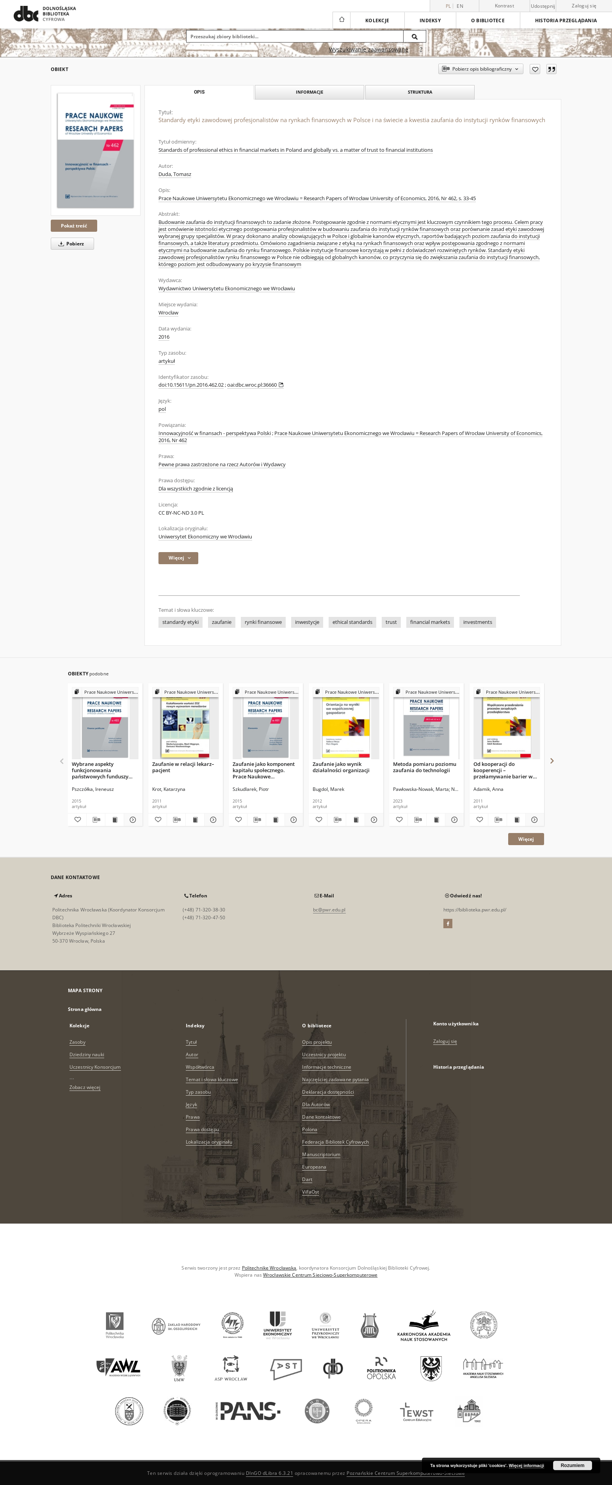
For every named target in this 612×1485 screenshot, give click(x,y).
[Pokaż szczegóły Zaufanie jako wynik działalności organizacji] (373, 820)
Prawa (193, 1117)
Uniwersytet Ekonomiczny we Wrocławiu (205, 536)
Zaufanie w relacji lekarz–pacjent (183, 767)
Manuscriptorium (321, 1154)
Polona (309, 1129)
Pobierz (70, 243)
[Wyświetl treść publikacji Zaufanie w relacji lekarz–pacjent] (195, 820)
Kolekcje (377, 20)
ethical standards (352, 622)
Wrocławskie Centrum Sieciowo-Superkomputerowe (320, 1275)
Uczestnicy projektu (323, 1054)
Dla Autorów (315, 1104)
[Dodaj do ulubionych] (535, 69)
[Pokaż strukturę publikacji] (105, 692)
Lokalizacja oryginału (209, 1142)
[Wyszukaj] (415, 36)
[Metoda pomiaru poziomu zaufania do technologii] (426, 723)
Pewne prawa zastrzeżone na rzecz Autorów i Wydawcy (222, 464)
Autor (192, 1054)
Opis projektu (317, 1042)
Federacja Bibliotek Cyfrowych (335, 1142)
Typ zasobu (198, 1092)
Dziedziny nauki (86, 1054)
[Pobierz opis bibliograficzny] (96, 820)
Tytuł (191, 1042)
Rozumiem (573, 1465)
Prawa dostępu (202, 1129)
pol (162, 409)
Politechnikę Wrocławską (269, 1268)
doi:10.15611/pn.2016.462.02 (191, 385)
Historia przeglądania (566, 20)
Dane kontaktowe (321, 1117)
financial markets (430, 622)
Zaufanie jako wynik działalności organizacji (341, 767)
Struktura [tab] (420, 92)
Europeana (314, 1166)
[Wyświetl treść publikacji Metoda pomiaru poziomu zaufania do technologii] (436, 820)
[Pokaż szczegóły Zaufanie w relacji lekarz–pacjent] (212, 820)
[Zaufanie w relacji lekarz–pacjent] (186, 723)
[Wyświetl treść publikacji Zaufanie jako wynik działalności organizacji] (355, 820)
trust (391, 622)
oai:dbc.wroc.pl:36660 (255, 385)
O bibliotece (488, 20)
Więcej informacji (526, 1465)
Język (191, 1104)
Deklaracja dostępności (328, 1092)
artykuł (166, 361)
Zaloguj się (584, 5)
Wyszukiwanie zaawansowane (369, 49)
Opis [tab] (199, 92)
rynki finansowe (263, 622)
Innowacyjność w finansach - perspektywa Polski (214, 433)
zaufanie (221, 622)
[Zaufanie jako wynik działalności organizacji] (346, 723)
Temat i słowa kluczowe (212, 1079)
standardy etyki (180, 622)
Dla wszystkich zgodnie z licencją (195, 488)
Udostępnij (543, 6)
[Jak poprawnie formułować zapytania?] (421, 49)
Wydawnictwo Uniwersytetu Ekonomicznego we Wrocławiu (226, 288)
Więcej (526, 839)
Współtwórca (200, 1067)
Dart (307, 1179)
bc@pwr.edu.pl (329, 909)
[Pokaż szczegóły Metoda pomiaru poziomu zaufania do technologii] (453, 820)
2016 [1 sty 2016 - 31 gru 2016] (163, 337)
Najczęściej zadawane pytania (335, 1079)
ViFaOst (310, 1191)
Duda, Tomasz (174, 174)
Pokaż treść (74, 225)
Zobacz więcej (85, 1087)
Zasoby (77, 1042)
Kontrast (504, 5)
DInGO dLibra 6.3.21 (270, 1473)
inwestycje (307, 622)
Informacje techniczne (326, 1067)
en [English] (460, 6)
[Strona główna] (341, 20)
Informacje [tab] (309, 92)
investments (477, 622)
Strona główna (85, 1009)
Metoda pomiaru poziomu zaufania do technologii (424, 767)
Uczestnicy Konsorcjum (95, 1067)
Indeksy (430, 20)
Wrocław (168, 312)
